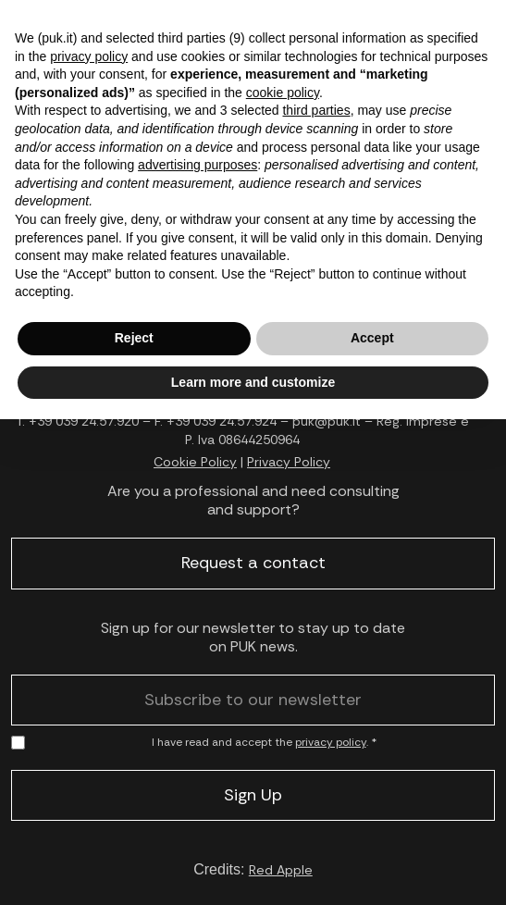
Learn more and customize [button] (253, 382)
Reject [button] (134, 337)
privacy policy (330, 742)
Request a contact (253, 563)
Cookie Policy (195, 461)
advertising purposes (197, 164)
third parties (316, 110)
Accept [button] (372, 337)
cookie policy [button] (282, 92)
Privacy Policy (288, 461)
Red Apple (281, 870)
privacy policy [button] (89, 56)
